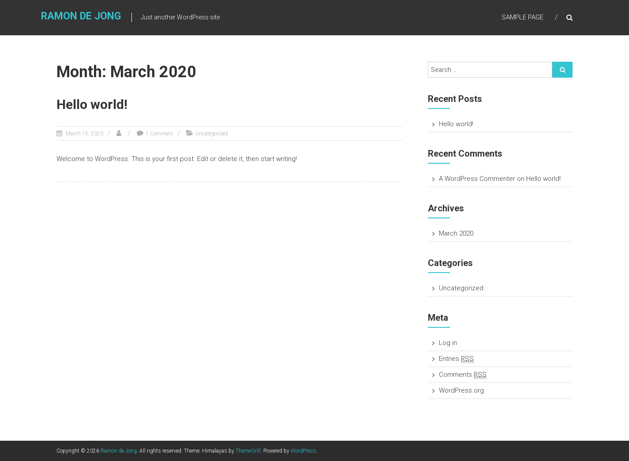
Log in (448, 343)
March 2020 (456, 233)
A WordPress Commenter (477, 179)
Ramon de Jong (81, 16)
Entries (456, 359)
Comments (463, 375)
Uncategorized (211, 134)
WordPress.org (461, 390)
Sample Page (522, 17)
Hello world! (91, 104)
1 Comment (159, 134)
